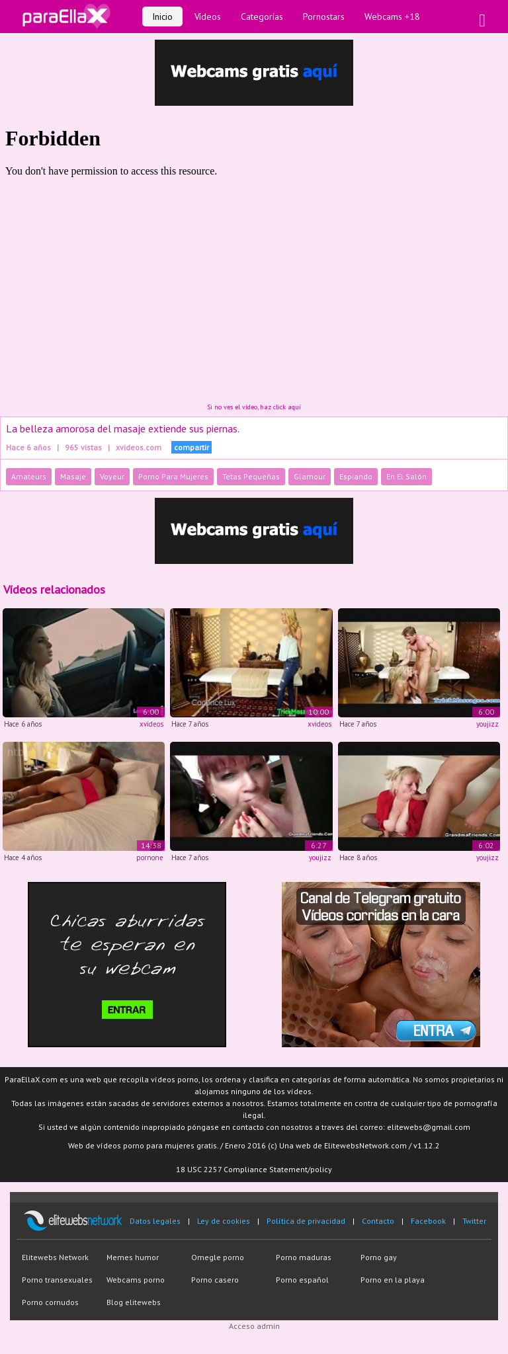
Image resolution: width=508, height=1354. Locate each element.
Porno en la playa (392, 1280)
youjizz (487, 724)
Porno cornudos (50, 1302)
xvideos (151, 724)
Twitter (474, 1221)
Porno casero (215, 1280)
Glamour (309, 476)
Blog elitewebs (133, 1302)
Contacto (378, 1221)
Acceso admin (254, 1326)
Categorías (262, 16)
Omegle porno (217, 1257)
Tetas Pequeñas (251, 476)
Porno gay (378, 1257)
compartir (191, 447)
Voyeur (112, 476)
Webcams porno (135, 1280)
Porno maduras (303, 1257)
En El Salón (406, 476)
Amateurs (28, 476)
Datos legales (155, 1221)
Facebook (428, 1221)
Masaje (73, 476)
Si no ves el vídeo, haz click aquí (254, 407)
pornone (149, 857)
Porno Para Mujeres (173, 476)
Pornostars (324, 16)
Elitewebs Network (55, 1257)
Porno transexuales (57, 1280)
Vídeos (207, 16)
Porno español (302, 1280)
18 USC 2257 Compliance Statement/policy (254, 1169)
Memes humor (132, 1257)
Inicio (162, 16)
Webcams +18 (392, 16)
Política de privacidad (306, 1221)
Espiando (355, 476)
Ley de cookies (223, 1221)
